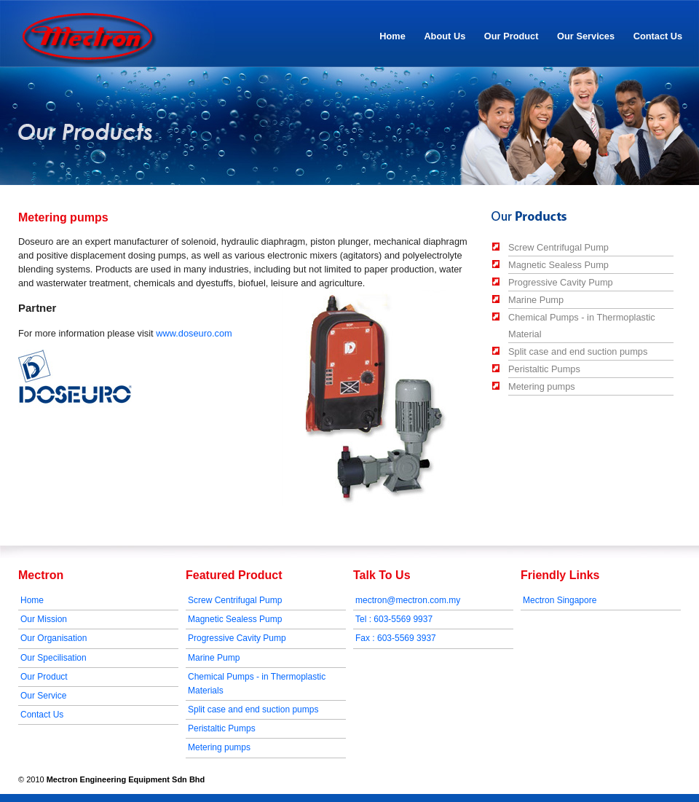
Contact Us (658, 36)
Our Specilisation (53, 658)
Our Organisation (53, 638)
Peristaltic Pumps (544, 368)
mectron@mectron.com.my (407, 600)
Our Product (511, 36)
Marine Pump (536, 299)
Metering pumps (541, 386)
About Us (441, 37)
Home (392, 36)
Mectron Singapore (559, 600)
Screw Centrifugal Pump (558, 247)
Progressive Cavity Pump (560, 282)
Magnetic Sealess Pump (558, 264)
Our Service (43, 696)
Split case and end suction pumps (577, 351)
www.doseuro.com (194, 333)
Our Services (586, 36)
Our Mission (43, 619)
